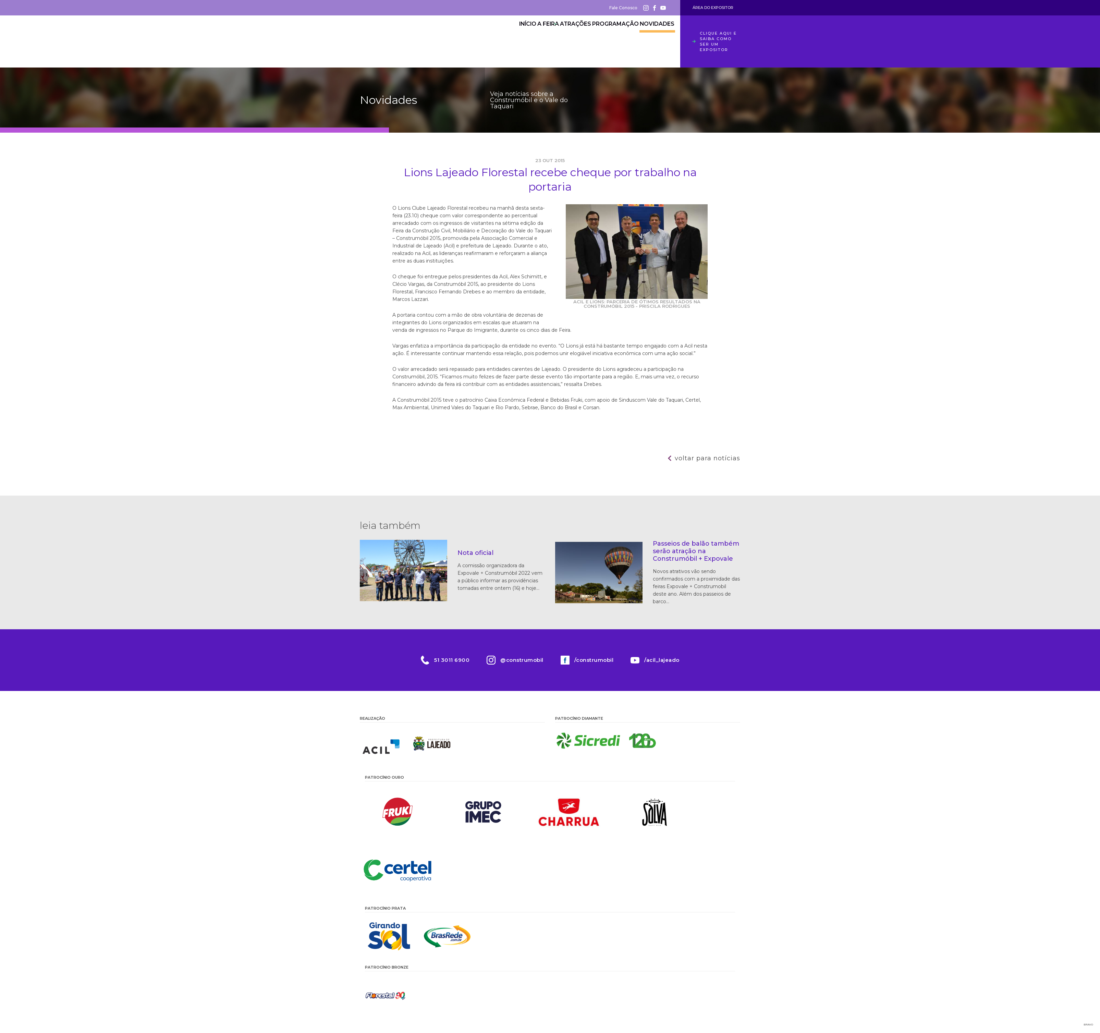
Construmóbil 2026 (397, 41)
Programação (604, 36)
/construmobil (594, 660)
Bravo (1088, 1024)
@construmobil (521, 660)
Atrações (556, 36)
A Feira (518, 36)
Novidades (653, 36)
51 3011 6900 (451, 660)
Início (486, 36)
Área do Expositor (713, 7)
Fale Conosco (623, 7)
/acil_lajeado (662, 660)
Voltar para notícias (707, 458)
